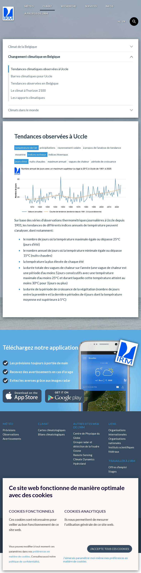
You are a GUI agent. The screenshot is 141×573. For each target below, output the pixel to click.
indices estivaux (37, 154)
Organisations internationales (117, 432)
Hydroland (79, 463)
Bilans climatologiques (51, 434)
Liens (112, 423)
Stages (112, 471)
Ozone (77, 450)
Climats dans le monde (23, 110)
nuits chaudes (38, 161)
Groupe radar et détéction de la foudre (86, 444)
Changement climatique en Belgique (34, 57)
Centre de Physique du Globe (86, 435)
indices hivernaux (58, 154)
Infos (109, 6)
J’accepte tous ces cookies (109, 548)
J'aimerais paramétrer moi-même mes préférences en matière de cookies (95, 559)
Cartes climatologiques (51, 430)
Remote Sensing (82, 455)
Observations (11, 434)
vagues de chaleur (79, 161)
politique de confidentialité (24, 561)
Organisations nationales (117, 441)
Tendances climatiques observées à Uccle (39, 69)
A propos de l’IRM (36, 13)
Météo (29, 6)
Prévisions (9, 430)
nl (119, 21)
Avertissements (12, 438)
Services (91, 6)
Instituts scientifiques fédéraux (121, 449)
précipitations (48, 147)
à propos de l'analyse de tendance (102, 147)
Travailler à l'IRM (121, 460)
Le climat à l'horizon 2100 (28, 90)
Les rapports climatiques (28, 98)
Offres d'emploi (117, 467)
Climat (47, 6)
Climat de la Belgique (22, 47)
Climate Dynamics (83, 459)
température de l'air (26, 147)
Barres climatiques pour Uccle (31, 76)
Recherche (68, 6)
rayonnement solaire (69, 147)
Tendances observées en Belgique (35, 83)
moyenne (20, 154)
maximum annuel (57, 161)
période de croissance (103, 161)
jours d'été (21, 161)
